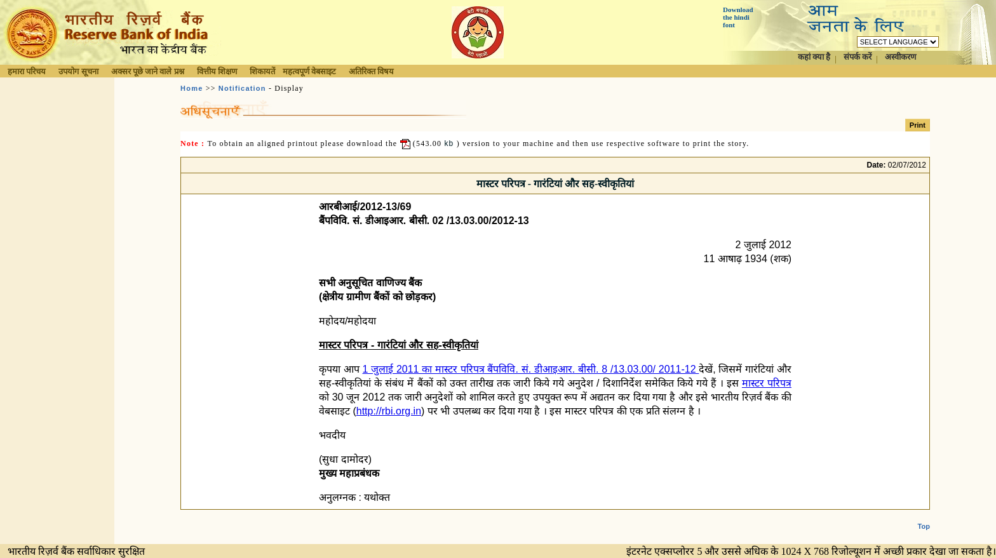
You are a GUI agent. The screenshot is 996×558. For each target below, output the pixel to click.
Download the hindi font (738, 17)
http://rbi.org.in (388, 411)
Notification (242, 88)
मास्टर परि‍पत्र (766, 383)
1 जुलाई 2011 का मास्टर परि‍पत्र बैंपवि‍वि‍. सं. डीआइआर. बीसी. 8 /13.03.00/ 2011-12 (530, 369)
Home (191, 88)
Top (924, 516)
